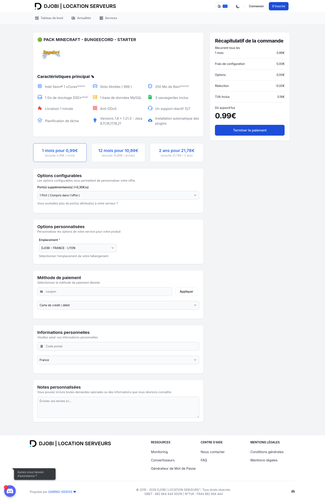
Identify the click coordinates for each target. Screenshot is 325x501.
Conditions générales (267, 452)
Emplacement (49, 240)
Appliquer (186, 291)
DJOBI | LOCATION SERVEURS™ (179, 489)
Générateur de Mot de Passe (173, 468)
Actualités (81, 18)
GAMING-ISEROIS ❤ (62, 492)
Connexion (256, 6)
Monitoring (159, 452)
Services (108, 18)
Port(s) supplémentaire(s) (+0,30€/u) (63, 187)
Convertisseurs (163, 460)
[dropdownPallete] (222, 6)
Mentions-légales (264, 460)
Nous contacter (213, 452)
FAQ (204, 460)
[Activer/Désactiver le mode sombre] (238, 6)
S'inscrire (278, 6)
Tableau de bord (49, 18)
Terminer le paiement (250, 130)
